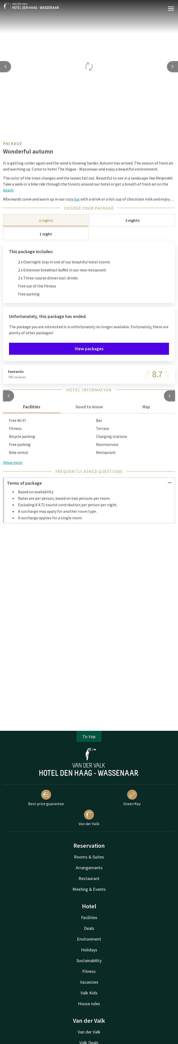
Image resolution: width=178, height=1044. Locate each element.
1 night (46, 233)
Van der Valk (89, 818)
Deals (89, 928)
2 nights (46, 220)
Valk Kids (89, 993)
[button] (8, 395)
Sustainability (89, 960)
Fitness (89, 971)
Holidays (89, 950)
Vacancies (89, 982)
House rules (89, 1003)
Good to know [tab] (89, 407)
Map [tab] (146, 407)
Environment (89, 939)
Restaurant (89, 878)
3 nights (132, 220)
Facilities (89, 917)
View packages (89, 349)
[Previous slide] (5, 66)
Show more (12, 462)
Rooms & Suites (89, 857)
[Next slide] (172, 66)
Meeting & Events (89, 889)
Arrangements (89, 868)
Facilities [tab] (31, 407)
